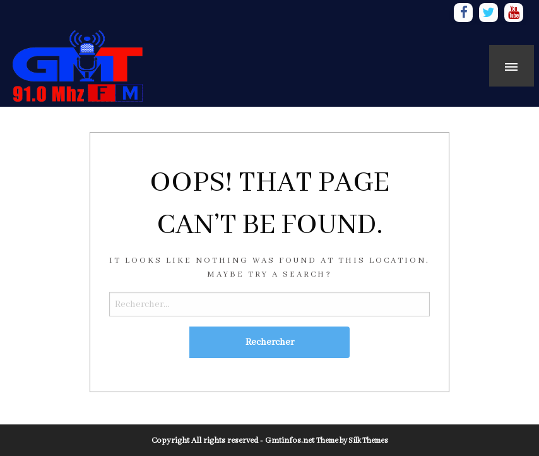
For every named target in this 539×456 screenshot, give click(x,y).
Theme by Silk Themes (352, 440)
